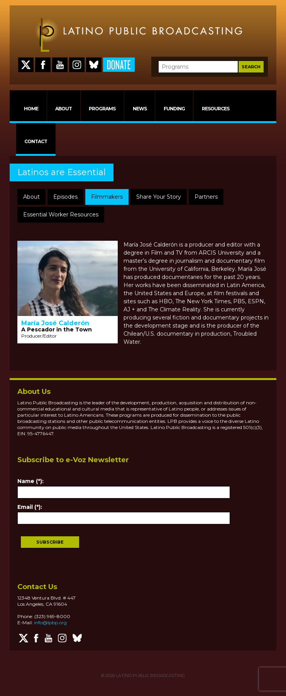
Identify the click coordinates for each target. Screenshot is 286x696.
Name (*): (30, 481)
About (31, 196)
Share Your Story (158, 196)
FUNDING (174, 108)
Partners (206, 196)
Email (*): (29, 506)
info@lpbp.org (50, 622)
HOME (31, 108)
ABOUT (63, 108)
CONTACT (35, 141)
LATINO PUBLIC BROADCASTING (150, 675)
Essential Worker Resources (60, 214)
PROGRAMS (102, 108)
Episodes (65, 196)
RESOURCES (215, 108)
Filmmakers (107, 196)
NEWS (140, 108)
